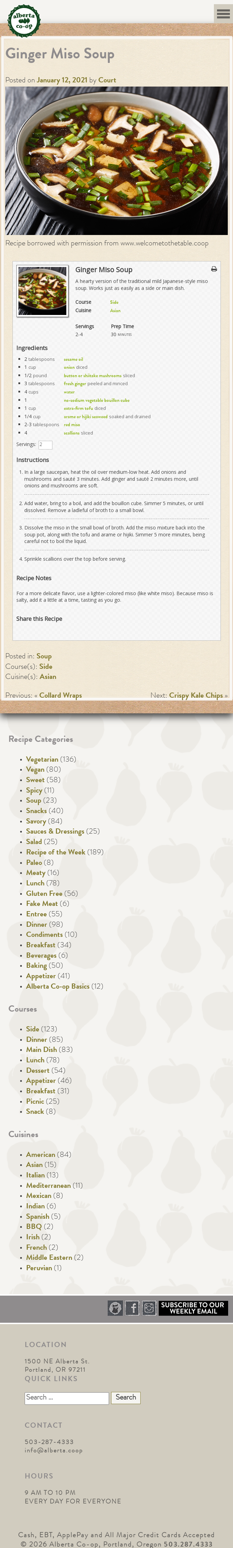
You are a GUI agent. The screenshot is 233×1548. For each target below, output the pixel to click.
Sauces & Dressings (55, 832)
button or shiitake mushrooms (93, 376)
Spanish (37, 1217)
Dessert (38, 1071)
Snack (35, 1112)
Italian (35, 1176)
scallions (72, 433)
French (36, 1248)
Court (107, 81)
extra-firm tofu (78, 408)
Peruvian (39, 1269)
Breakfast (41, 946)
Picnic (35, 1102)
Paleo (34, 863)
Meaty (35, 873)
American (40, 1155)
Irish (33, 1238)
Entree (36, 915)
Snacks (36, 812)
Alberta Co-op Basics (58, 987)
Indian (35, 1207)
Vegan (35, 770)
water (69, 392)
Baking (36, 966)
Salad (34, 842)
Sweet (35, 781)
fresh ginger (75, 384)
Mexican (38, 1196)
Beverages (41, 956)
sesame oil (73, 359)
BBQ (34, 1227)
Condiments (44, 935)
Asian (115, 311)
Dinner (36, 925)
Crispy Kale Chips (196, 696)
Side (114, 302)
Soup (44, 657)
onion (69, 367)
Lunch (35, 884)
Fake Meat (42, 904)
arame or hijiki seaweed (86, 417)
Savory (36, 822)
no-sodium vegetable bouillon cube (97, 400)
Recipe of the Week (55, 853)
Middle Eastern (49, 1258)
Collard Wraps (60, 696)
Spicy (34, 791)
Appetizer (41, 977)
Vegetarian (42, 760)
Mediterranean (48, 1186)
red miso (72, 425)
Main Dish (41, 1050)
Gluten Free (44, 894)
